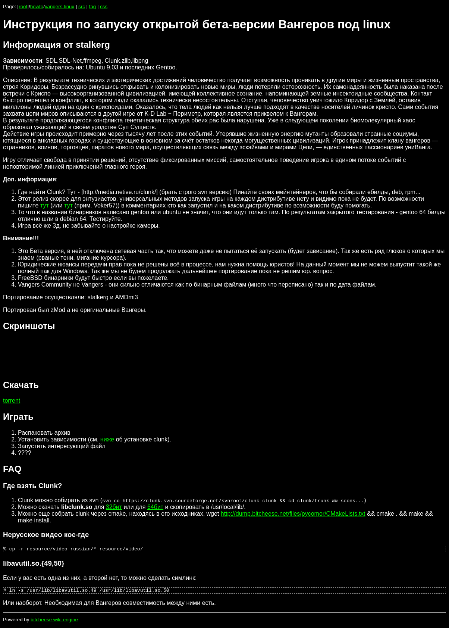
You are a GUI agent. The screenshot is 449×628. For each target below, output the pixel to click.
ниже (107, 439)
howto (37, 6)
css (103, 6)
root (23, 6)
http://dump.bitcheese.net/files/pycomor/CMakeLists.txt (293, 513)
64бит (155, 507)
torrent (11, 400)
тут (44, 205)
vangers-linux (59, 6)
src (81, 6)
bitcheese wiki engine (54, 622)
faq (92, 6)
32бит (114, 507)
